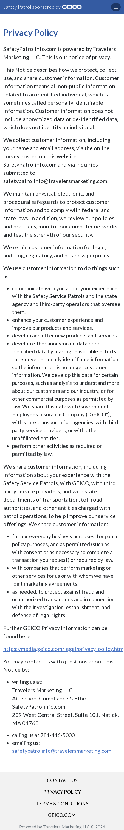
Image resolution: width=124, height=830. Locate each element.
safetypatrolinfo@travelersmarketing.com (61, 751)
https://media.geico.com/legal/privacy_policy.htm (63, 648)
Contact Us (62, 780)
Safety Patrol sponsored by (42, 7)
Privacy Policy (62, 792)
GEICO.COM (62, 815)
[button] (116, 7)
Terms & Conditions (62, 803)
